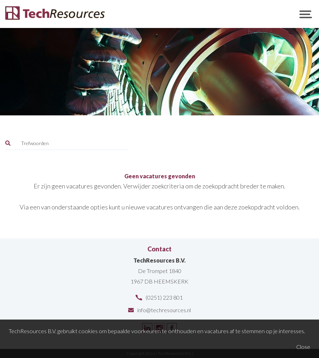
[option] (159, 71)
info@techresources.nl (164, 310)
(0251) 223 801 (164, 297)
